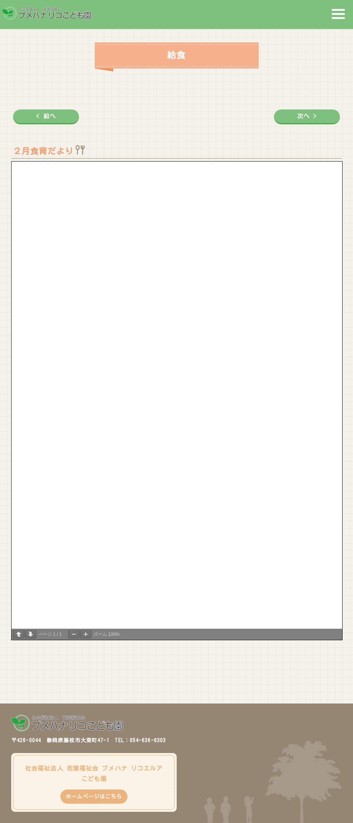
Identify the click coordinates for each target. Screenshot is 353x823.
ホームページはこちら (94, 796)
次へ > (306, 116)
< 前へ (46, 116)
